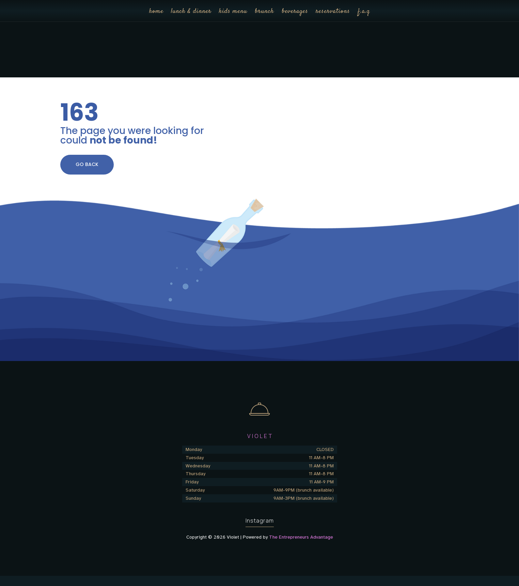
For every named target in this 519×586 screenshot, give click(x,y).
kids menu (233, 11)
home (156, 11)
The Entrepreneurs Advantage (301, 537)
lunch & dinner (191, 11)
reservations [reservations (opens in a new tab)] (333, 11)
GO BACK (87, 164)
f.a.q (364, 11)
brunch (264, 11)
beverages (295, 11)
